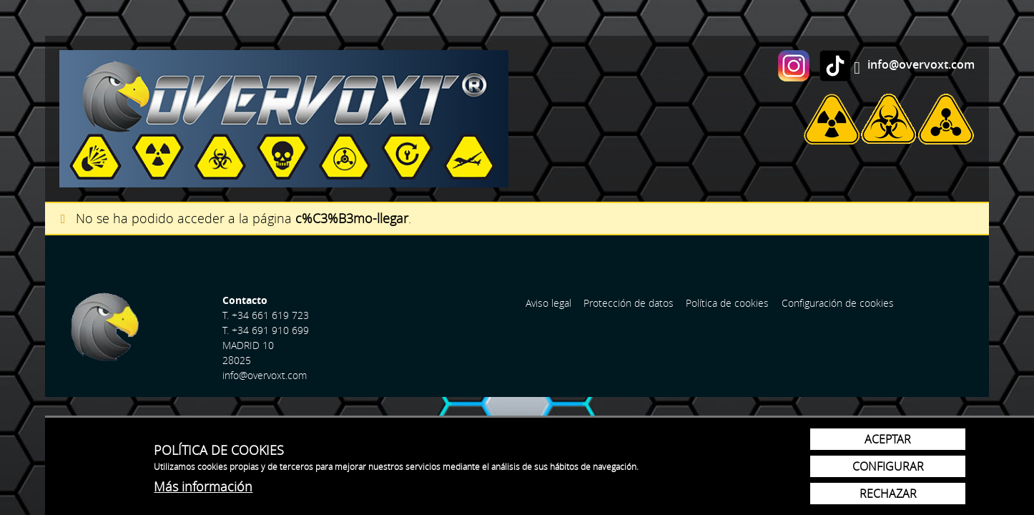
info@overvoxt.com (921, 64)
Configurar (888, 466)
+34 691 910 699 (270, 330)
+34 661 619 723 (270, 315)
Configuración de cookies (838, 303)
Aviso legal (548, 303)
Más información (203, 486)
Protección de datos (629, 303)
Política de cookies (727, 303)
